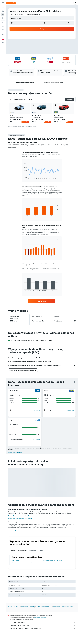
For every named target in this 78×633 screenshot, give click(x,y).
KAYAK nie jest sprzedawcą (43, 622)
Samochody (16, 606)
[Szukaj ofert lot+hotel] (3, 18)
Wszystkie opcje (36, 410)
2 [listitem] (11, 119)
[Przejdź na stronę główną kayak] (11, 3)
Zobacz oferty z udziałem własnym (17, 530)
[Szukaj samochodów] (3, 14)
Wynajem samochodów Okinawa (15, 607)
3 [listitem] (59, 119)
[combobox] (17, 14)
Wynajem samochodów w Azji (28, 606)
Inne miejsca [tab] (32, 550)
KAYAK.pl (10, 606)
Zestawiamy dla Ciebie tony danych (43, 625)
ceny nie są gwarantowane (40, 617)
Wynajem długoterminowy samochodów (22, 563)
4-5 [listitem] (19, 119)
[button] (3, 2)
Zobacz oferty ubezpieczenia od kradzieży (20, 518)
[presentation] (61, 11)
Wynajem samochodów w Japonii (44, 606)
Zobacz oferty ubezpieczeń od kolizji (18, 516)
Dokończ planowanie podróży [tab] (19, 550)
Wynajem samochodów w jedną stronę (52, 560)
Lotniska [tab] (41, 550)
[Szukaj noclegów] (3, 11)
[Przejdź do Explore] (3, 22)
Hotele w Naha (15, 560)
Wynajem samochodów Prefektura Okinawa (63, 606)
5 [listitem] (33, 119)
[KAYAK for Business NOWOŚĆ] (3, 29)
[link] (41, 301)
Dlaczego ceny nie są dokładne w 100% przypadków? (43, 628)
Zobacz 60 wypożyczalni (15, 452)
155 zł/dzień (52, 11)
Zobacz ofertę (25, 121)
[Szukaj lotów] (3, 7)
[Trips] (3, 34)
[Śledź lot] (3, 26)
